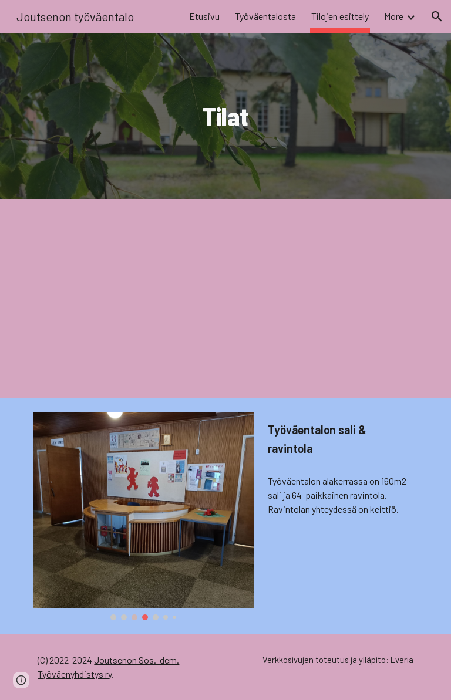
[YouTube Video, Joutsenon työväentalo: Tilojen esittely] (225, 299)
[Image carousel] (143, 516)
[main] (225, 116)
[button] (437, 16)
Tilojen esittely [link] (340, 16)
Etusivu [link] (204, 16)
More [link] (393, 16)
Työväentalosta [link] (265, 16)
